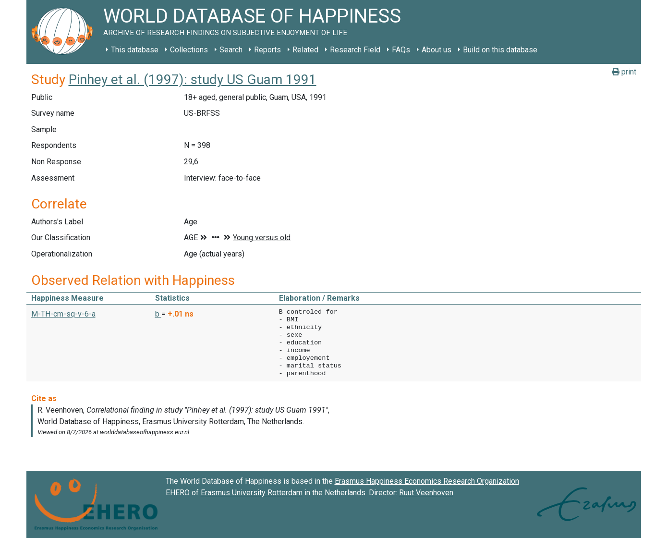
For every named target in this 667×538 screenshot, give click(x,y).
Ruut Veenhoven (426, 492)
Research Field (355, 49)
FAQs (401, 49)
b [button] (158, 313)
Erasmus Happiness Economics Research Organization (427, 481)
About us (436, 49)
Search (231, 49)
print (624, 71)
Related (305, 49)
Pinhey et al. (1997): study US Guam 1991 (192, 79)
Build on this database (500, 49)
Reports (267, 49)
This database (134, 49)
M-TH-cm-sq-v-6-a (63, 313)
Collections (189, 49)
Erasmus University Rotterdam (252, 492)
